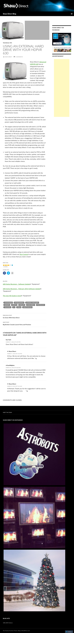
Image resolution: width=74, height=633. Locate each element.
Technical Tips (7, 43)
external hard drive (32, 302)
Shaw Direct (8, 57)
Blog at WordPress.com (24, 630)
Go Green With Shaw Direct (24, 316)
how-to (14, 305)
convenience (8, 302)
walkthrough (27, 307)
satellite (21, 305)
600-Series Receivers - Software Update (16, 284)
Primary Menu (71, 13)
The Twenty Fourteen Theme (10, 630)
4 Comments (19, 57)
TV (14, 307)
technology (40, 305)
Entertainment (19, 302)
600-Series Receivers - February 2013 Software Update (21, 289)
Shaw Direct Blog (9, 14)
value (19, 307)
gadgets (7, 305)
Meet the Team (7, 412)
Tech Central (24, 254)
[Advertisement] (61, 88)
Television (8, 307)
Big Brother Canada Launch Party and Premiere (24, 323)
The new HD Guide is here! (12, 296)
